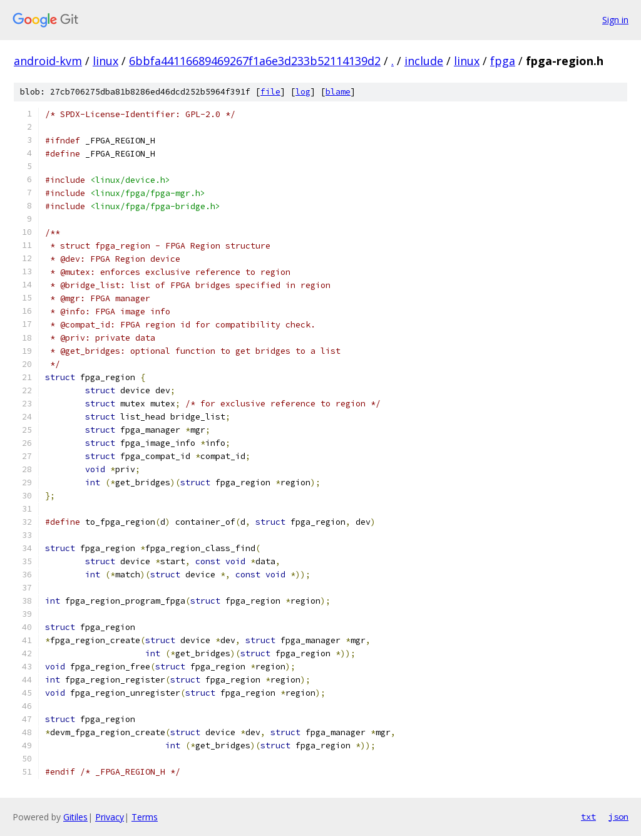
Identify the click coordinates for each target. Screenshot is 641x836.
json (618, 816)
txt (588, 816)
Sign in (615, 20)
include (423, 60)
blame (338, 91)
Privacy (109, 817)
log (302, 91)
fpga (502, 60)
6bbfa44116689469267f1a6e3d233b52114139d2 (255, 60)
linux (105, 60)
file (270, 91)
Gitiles (75, 817)
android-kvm (48, 60)
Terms (144, 817)
